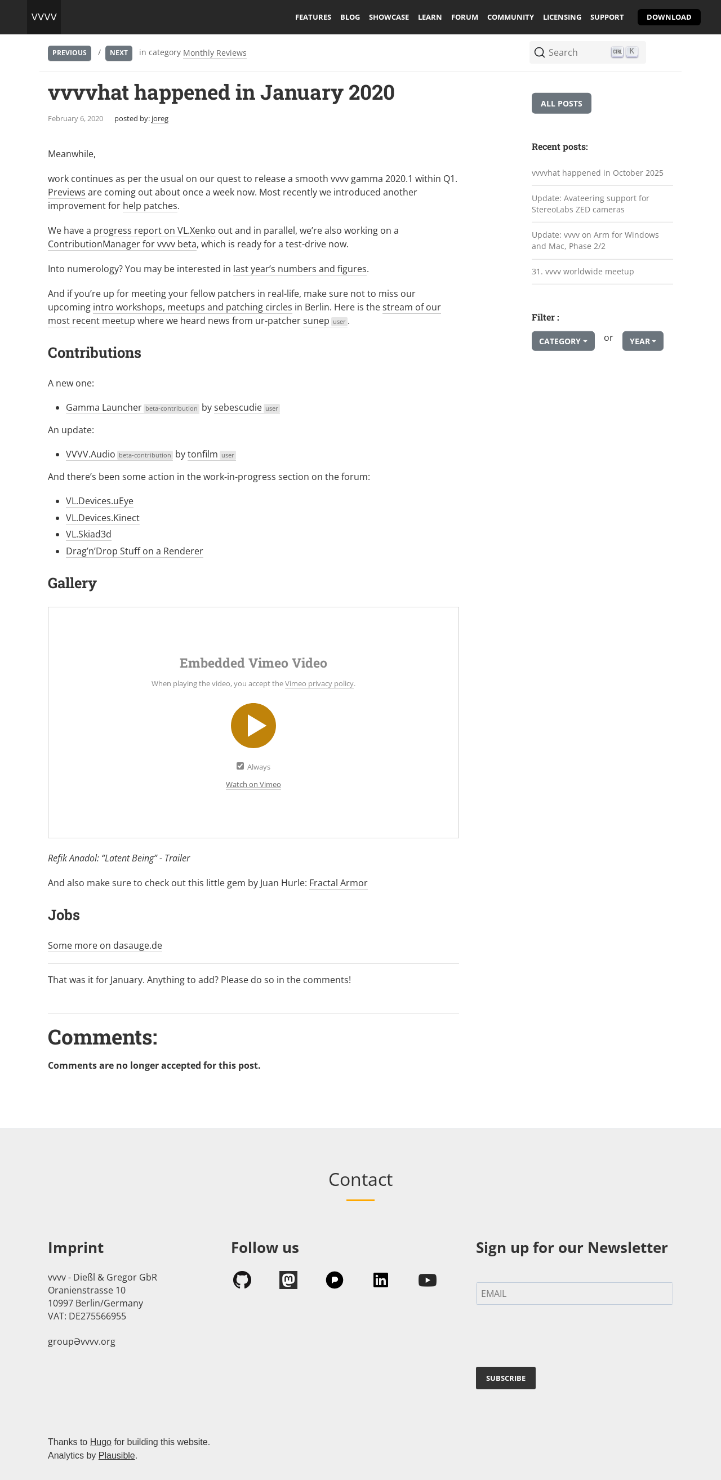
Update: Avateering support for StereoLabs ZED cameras (590, 203)
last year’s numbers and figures (300, 269)
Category (560, 341)
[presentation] (561, 1338)
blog (350, 17)
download (669, 17)
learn (430, 17)
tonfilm (212, 454)
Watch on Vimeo (253, 784)
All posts (561, 103)
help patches (150, 205)
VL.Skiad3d (89, 534)
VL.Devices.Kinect (103, 518)
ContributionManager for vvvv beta (122, 244)
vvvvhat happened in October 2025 (598, 172)
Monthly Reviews (215, 52)
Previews (67, 192)
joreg (160, 118)
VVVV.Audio (119, 454)
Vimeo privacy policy (319, 683)
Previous (69, 52)
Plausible (117, 1455)
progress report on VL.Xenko (155, 230)
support (607, 17)
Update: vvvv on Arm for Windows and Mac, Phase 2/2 (595, 240)
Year (640, 341)
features (313, 17)
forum (464, 17)
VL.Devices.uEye (99, 501)
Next (119, 52)
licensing (562, 17)
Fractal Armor (338, 883)
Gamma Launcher (132, 407)
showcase (389, 17)
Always (258, 767)
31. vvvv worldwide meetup (583, 271)
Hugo (101, 1442)
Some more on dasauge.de (105, 945)
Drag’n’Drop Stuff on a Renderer (134, 551)
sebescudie (247, 407)
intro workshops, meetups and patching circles (192, 307)
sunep (325, 320)
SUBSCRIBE (506, 1378)
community (510, 17)
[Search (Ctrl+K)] (587, 52)
